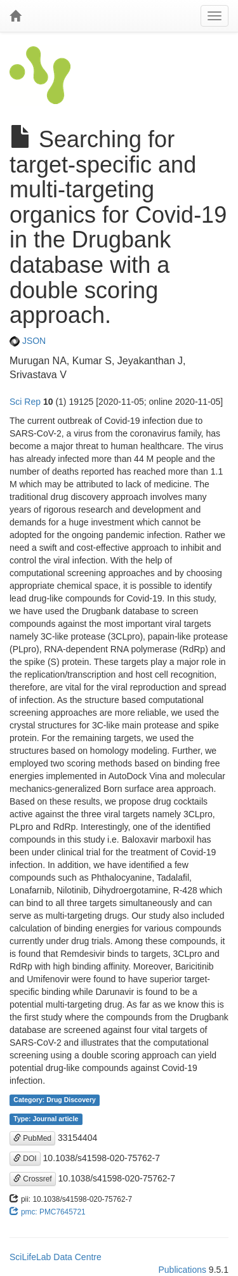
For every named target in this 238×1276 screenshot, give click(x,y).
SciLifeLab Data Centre (56, 1257)
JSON (28, 341)
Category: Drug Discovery (54, 1100)
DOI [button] (25, 1158)
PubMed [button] (32, 1138)
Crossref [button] (32, 1178)
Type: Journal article (45, 1119)
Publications (182, 1270)
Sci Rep (25, 402)
